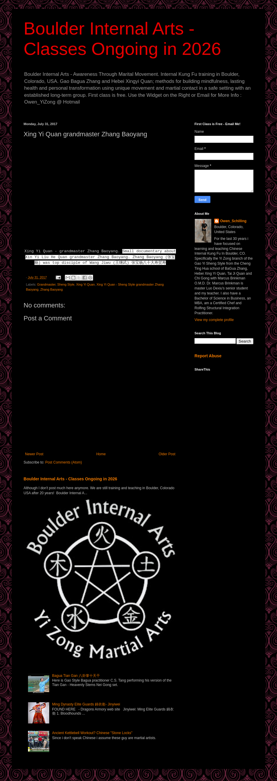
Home (101, 454)
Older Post (167, 454)
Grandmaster (46, 284)
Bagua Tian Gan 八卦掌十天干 (76, 676)
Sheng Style (65, 284)
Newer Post (34, 454)
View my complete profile (214, 320)
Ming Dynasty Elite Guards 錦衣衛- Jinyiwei (86, 704)
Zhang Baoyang (51, 289)
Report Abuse (207, 355)
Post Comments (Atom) (63, 462)
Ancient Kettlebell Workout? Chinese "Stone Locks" (92, 733)
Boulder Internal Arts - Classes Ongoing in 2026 (70, 479)
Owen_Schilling (233, 221)
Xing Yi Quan (85, 284)
